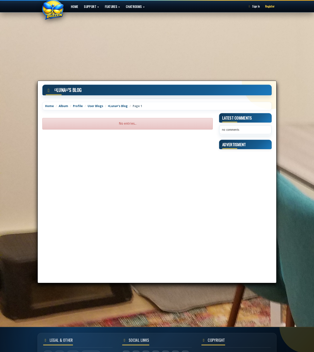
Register (270, 6)
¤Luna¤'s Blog (118, 106)
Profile (78, 106)
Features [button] (112, 6)
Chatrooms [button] (135, 6)
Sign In (254, 6)
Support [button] (91, 6)
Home (74, 6)
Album (63, 106)
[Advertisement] (157, 42)
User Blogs (95, 106)
